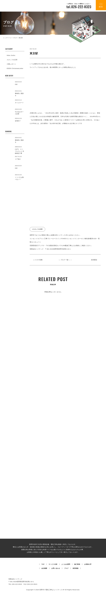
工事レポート (11, 64)
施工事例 (77, 587)
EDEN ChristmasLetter (15, 68)
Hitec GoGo (11, 55)
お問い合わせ (55, 591)
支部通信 (93, 260)
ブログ (66, 591)
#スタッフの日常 (37, 229)
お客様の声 (87, 587)
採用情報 (75, 591)
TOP (43, 587)
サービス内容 (53, 587)
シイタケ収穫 (38, 260)
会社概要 (44, 591)
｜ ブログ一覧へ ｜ (65, 260)
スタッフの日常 (12, 60)
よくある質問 (65, 587)
